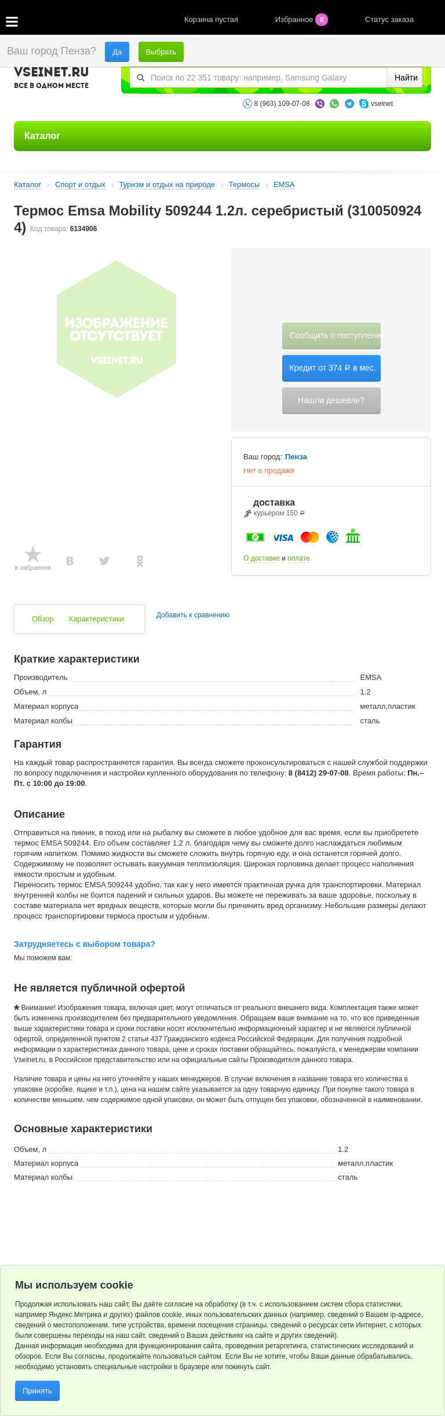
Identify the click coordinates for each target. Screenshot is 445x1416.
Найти (406, 77)
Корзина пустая (212, 19)
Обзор (43, 618)
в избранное (33, 567)
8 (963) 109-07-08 (282, 104)
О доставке (261, 558)
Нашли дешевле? (331, 400)
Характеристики (96, 618)
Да (117, 51)
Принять (37, 1390)
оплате (298, 558)
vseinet (382, 104)
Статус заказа (389, 19)
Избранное (302, 19)
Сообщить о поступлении (335, 335)
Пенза (296, 457)
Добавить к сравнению (192, 615)
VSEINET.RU (51, 79)
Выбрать (161, 51)
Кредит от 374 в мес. (333, 367)
